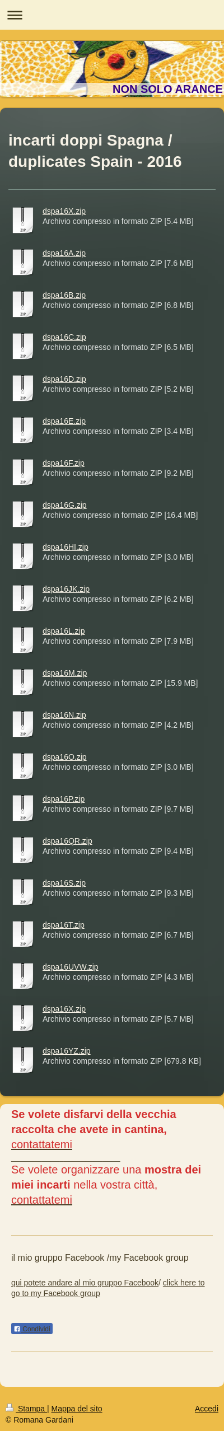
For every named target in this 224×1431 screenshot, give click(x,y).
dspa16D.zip (64, 379)
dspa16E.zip (64, 421)
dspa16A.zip (64, 253)
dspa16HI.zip (65, 547)
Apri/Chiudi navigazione (112, 15)
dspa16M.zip (65, 672)
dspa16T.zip (64, 924)
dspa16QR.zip (67, 840)
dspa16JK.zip (66, 588)
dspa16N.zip (64, 714)
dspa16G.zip (65, 505)
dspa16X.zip (64, 211)
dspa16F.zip (64, 463)
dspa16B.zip (64, 295)
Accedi (206, 1408)
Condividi (31, 1329)
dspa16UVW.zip (71, 966)
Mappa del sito (77, 1408)
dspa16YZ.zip (67, 1050)
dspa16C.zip (64, 337)
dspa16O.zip (65, 756)
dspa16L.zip (64, 630)
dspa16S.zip (64, 882)
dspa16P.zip (64, 798)
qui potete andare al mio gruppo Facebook (84, 1282)
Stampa (26, 1408)
